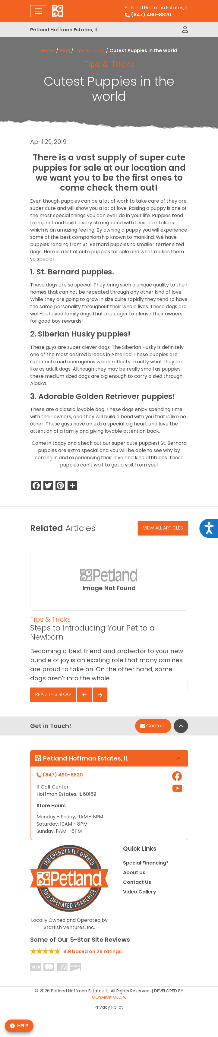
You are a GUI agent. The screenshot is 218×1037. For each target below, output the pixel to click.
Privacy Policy (109, 1007)
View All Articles (163, 527)
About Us (134, 872)
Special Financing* (146, 862)
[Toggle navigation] (38, 11)
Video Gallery (139, 891)
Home (48, 50)
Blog (65, 50)
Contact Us (137, 882)
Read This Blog (53, 694)
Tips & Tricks (90, 50)
